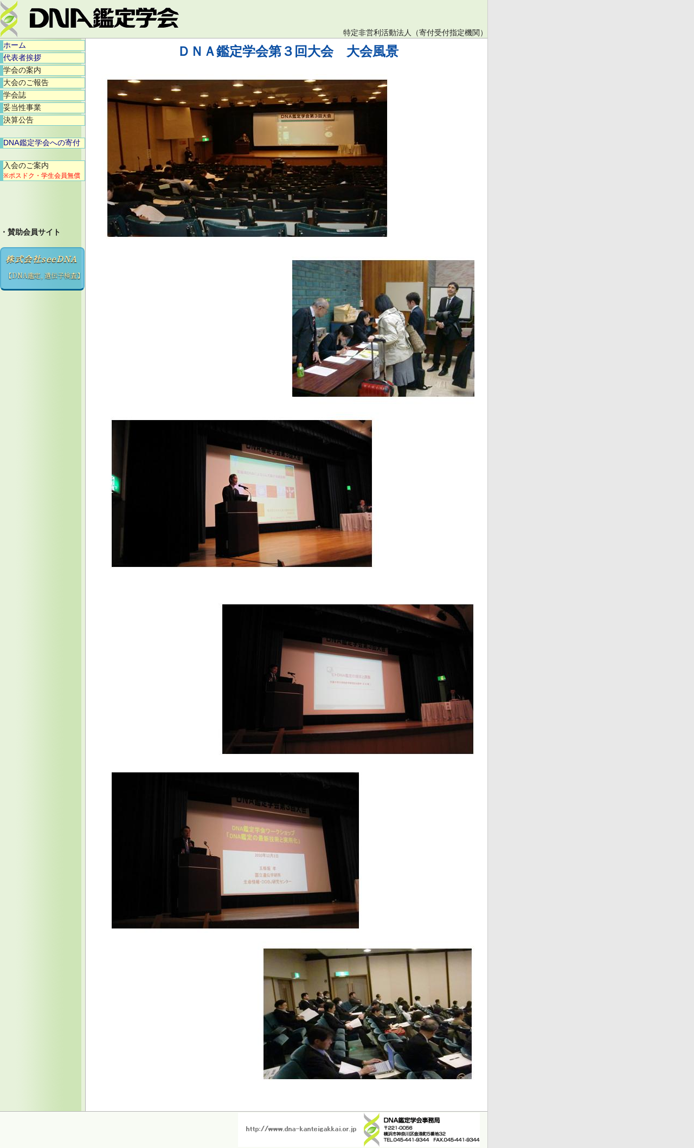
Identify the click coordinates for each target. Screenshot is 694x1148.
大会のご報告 (26, 82)
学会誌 (14, 95)
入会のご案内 (41, 170)
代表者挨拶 (22, 57)
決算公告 (18, 119)
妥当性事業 (22, 107)
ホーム (14, 45)
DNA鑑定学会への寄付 (41, 142)
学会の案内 (22, 70)
